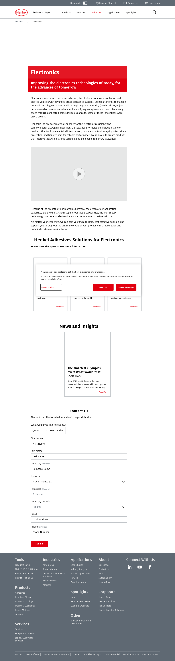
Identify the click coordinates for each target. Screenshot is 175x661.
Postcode (40, 489)
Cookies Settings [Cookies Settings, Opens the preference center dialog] (47, 287)
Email (34, 514)
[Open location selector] (106, 3)
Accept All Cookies (126, 287)
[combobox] (79, 482)
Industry (35, 476)
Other (60, 430)
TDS (44, 430)
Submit (39, 543)
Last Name (37, 451)
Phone (39, 526)
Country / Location (41, 501)
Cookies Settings (92, 654)
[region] (88, 280)
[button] (155, 12)
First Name (37, 438)
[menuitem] (66, 12)
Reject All (103, 287)
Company (40, 463)
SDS (52, 430)
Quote (35, 430)
